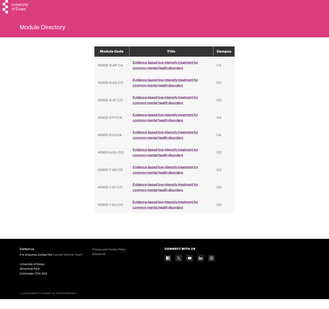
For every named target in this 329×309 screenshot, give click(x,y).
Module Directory (48, 28)
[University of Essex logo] (15, 7)
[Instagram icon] (211, 268)
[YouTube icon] (189, 268)
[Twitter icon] (178, 268)
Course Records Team (67, 264)
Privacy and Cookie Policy (109, 259)
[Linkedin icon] (200, 268)
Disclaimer (99, 264)
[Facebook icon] (167, 268)
